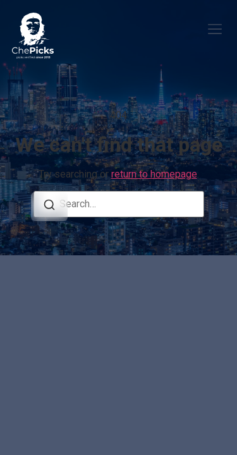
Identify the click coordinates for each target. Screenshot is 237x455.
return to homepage (154, 174)
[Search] (49, 206)
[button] (214, 30)
